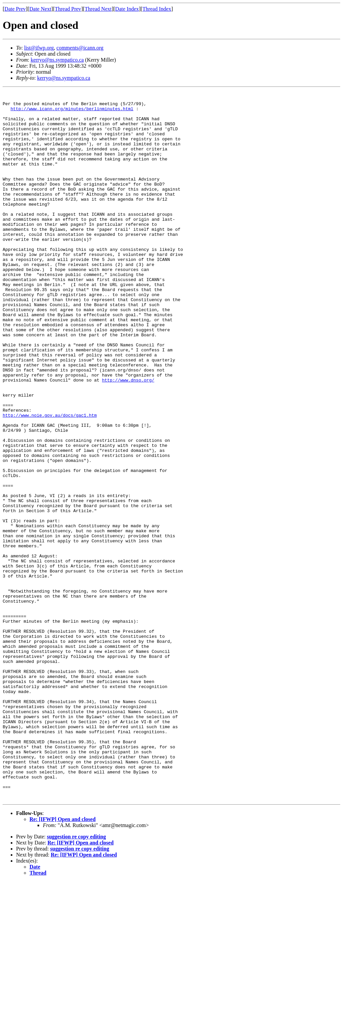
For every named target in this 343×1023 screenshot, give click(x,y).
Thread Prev (68, 9)
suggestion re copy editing (76, 978)
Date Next (40, 9)
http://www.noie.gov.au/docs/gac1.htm (50, 480)
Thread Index (156, 9)
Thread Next (98, 9)
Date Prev (15, 9)
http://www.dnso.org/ (128, 438)
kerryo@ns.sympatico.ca (57, 60)
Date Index (127, 9)
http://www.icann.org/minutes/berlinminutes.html (71, 113)
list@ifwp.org (39, 48)
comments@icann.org (80, 48)
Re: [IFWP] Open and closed (62, 961)
